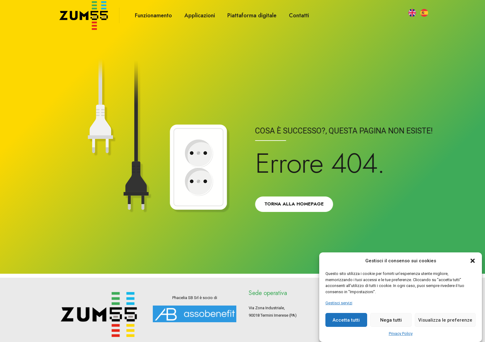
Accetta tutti (346, 324)
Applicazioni (199, 15)
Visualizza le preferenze (445, 324)
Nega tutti (391, 324)
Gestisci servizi (338, 307)
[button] (473, 265)
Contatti (299, 15)
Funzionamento (153, 15)
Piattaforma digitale (252, 15)
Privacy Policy (401, 338)
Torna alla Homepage (296, 204)
